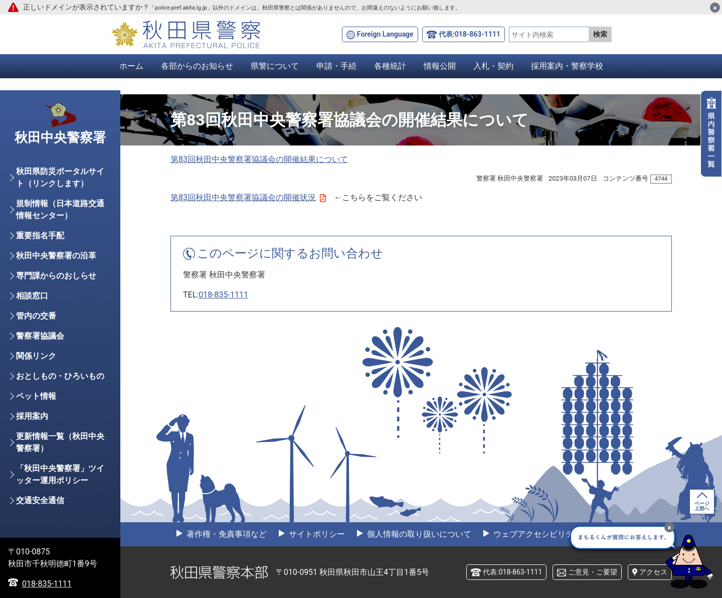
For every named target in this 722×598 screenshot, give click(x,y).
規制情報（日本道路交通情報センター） (60, 209)
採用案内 (32, 416)
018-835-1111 (223, 295)
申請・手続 (336, 66)
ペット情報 (36, 396)
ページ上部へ (701, 506)
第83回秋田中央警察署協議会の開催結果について (259, 159)
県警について (275, 66)
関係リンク (36, 356)
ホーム (131, 66)
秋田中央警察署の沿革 (56, 255)
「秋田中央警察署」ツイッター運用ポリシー (60, 474)
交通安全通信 (40, 500)
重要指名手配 (40, 235)
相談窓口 (32, 296)
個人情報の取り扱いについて (418, 534)
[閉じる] (715, 8)
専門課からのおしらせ (56, 275)
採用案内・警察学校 (567, 66)
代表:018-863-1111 (469, 34)
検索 (600, 34)
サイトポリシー (316, 534)
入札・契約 (493, 66)
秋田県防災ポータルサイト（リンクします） (60, 177)
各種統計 (390, 66)
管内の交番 (36, 316)
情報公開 (440, 66)
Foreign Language (385, 34)
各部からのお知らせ (197, 66)
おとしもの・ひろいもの (60, 376)
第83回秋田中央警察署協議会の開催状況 (248, 197)
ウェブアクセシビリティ (536, 534)
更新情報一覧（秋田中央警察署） (60, 442)
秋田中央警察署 (60, 137)
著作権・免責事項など (226, 534)
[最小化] (669, 527)
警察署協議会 (40, 336)
